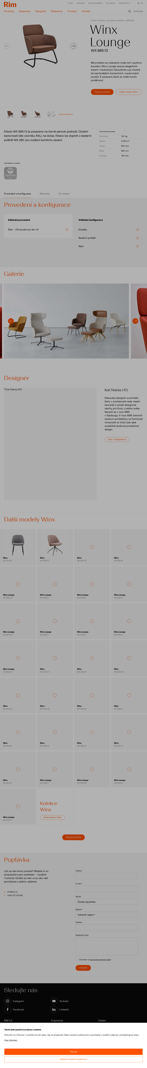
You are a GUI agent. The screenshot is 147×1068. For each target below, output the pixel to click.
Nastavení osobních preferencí (73, 1059)
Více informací (10, 1040)
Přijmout (73, 1051)
